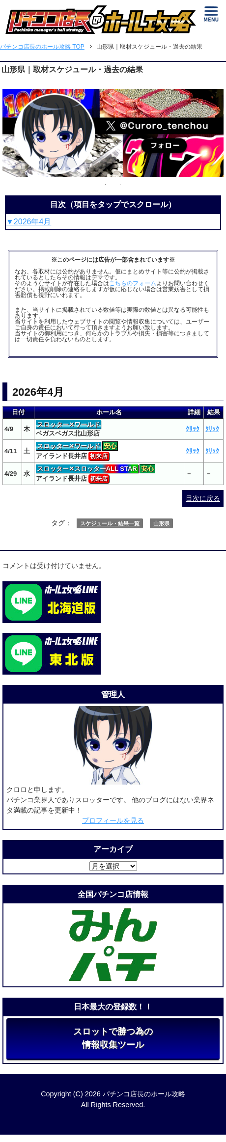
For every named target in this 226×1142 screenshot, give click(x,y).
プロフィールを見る (113, 820)
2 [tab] (120, 185)
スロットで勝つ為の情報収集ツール (113, 1038)
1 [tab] (106, 185)
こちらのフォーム (132, 283)
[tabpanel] (113, 133)
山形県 (161, 523)
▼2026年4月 (28, 222)
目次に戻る (203, 498)
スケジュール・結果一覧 (110, 523)
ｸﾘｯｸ (192, 429)
